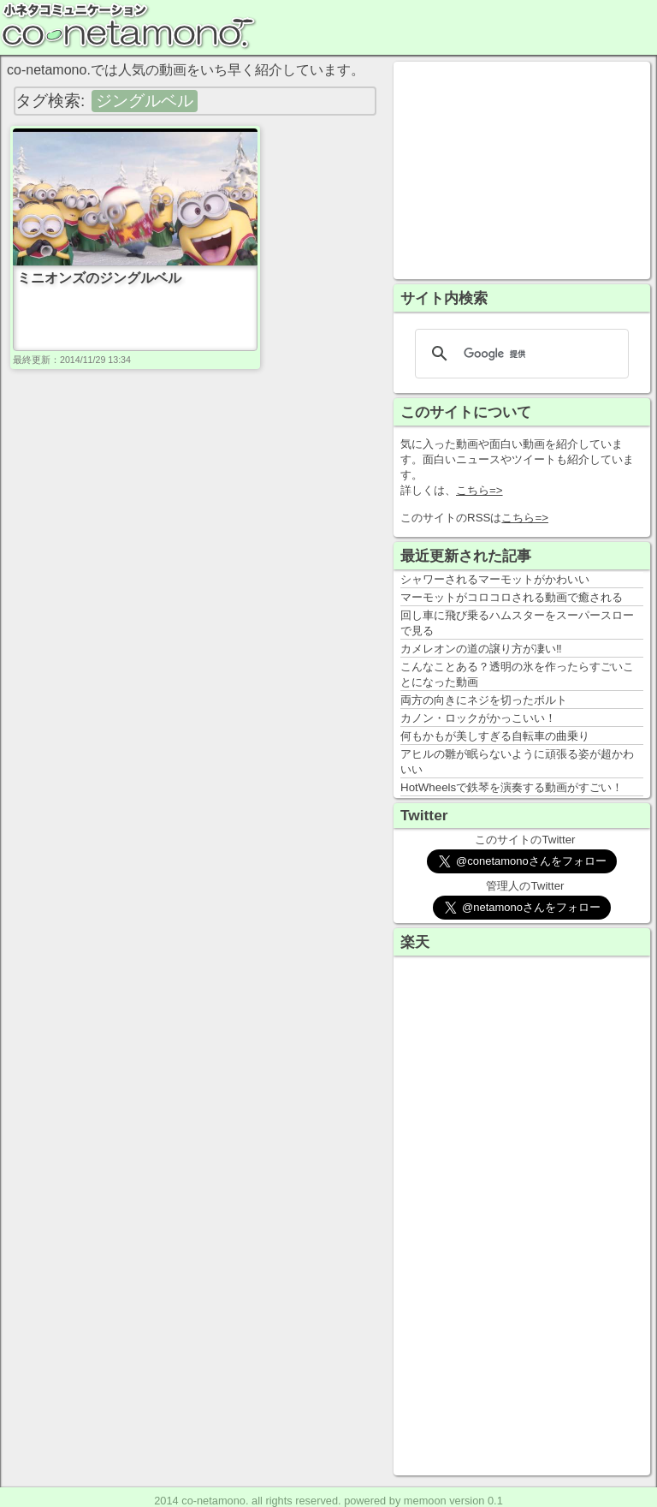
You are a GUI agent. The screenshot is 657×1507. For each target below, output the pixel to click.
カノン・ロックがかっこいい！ (478, 718)
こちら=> (479, 490)
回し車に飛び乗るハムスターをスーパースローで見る (517, 623)
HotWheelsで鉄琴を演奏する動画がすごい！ (511, 787)
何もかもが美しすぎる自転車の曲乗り (494, 736)
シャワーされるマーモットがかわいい (494, 579)
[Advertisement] (522, 169)
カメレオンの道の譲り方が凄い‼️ (481, 648)
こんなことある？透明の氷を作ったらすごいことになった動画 (517, 674)
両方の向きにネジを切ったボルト (483, 700)
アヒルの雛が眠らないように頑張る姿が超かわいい (517, 762)
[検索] (519, 353)
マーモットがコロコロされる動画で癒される (511, 597)
